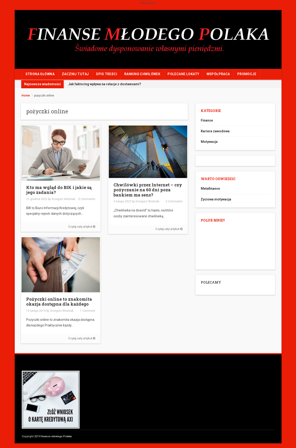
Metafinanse (210, 188)
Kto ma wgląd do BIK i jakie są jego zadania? (58, 190)
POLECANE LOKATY (183, 74)
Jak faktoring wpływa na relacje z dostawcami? (104, 84)
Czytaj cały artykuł (81, 226)
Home (26, 95)
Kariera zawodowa (215, 131)
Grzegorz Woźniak (63, 199)
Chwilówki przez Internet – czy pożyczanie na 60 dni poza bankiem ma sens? (147, 190)
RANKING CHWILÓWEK (142, 74)
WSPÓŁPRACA (218, 74)
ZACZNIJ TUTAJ (75, 74)
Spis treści (106, 74)
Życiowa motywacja (216, 199)
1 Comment (87, 310)
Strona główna (40, 74)
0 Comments (86, 199)
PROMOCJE (246, 74)
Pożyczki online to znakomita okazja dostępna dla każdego (59, 301)
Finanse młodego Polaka (56, 436)
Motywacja (209, 142)
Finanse (207, 120)
